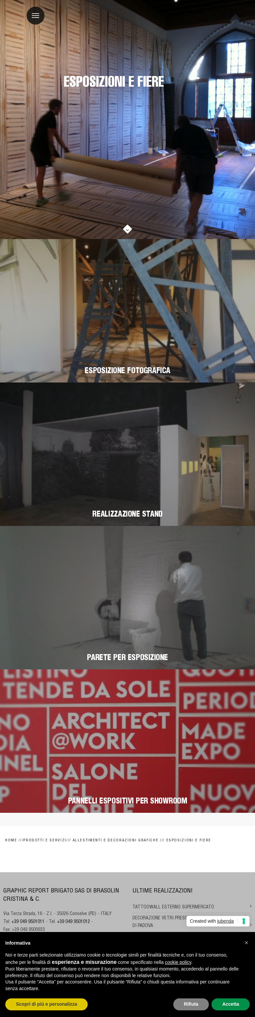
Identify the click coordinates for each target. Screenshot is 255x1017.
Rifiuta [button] (191, 1004)
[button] (246, 942)
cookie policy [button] (178, 962)
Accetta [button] (230, 1004)
